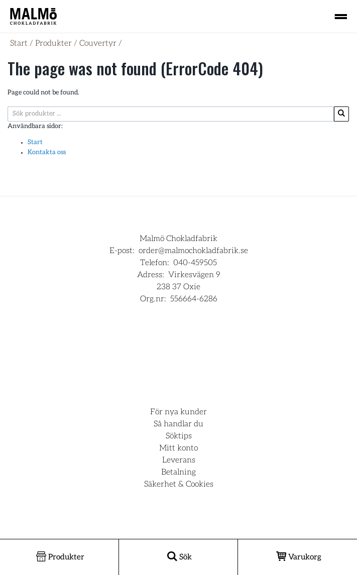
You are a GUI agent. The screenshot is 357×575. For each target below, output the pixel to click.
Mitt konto (178, 448)
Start (19, 43)
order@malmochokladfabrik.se (193, 251)
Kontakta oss (47, 152)
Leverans (178, 460)
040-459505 (195, 263)
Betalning (178, 472)
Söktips (179, 436)
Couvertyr (97, 43)
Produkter (53, 43)
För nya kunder (178, 412)
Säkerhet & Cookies (178, 484)
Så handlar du (178, 424)
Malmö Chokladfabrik (178, 239)
